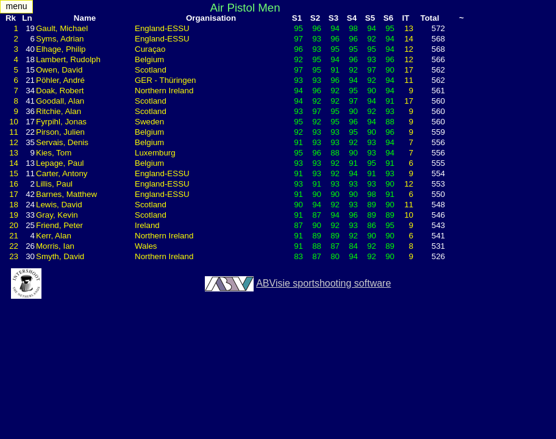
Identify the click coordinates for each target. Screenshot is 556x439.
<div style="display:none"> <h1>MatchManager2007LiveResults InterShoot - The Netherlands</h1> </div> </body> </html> (278, 219)
